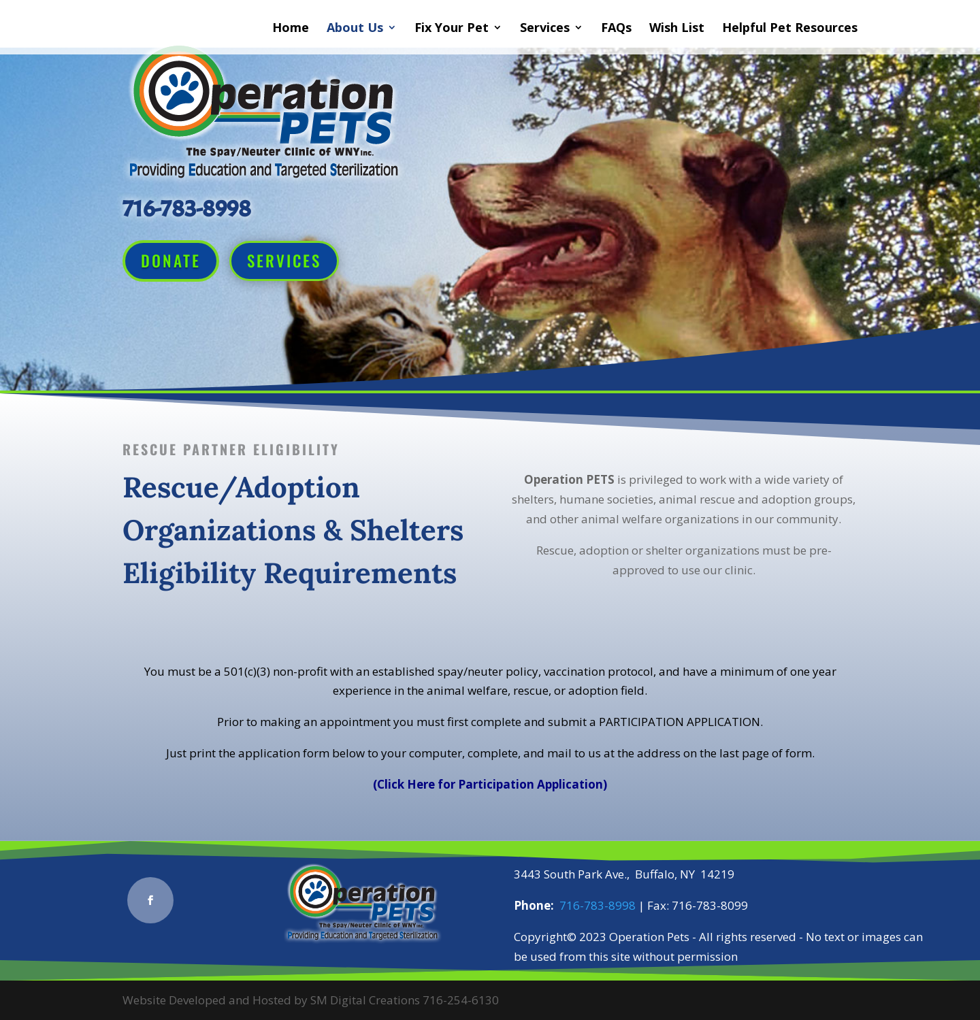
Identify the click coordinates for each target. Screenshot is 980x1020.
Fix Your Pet (451, 28)
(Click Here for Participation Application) (490, 784)
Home (290, 28)
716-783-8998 (597, 905)
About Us (355, 28)
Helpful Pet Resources (790, 28)
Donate (171, 260)
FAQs (616, 28)
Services (545, 28)
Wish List (676, 28)
